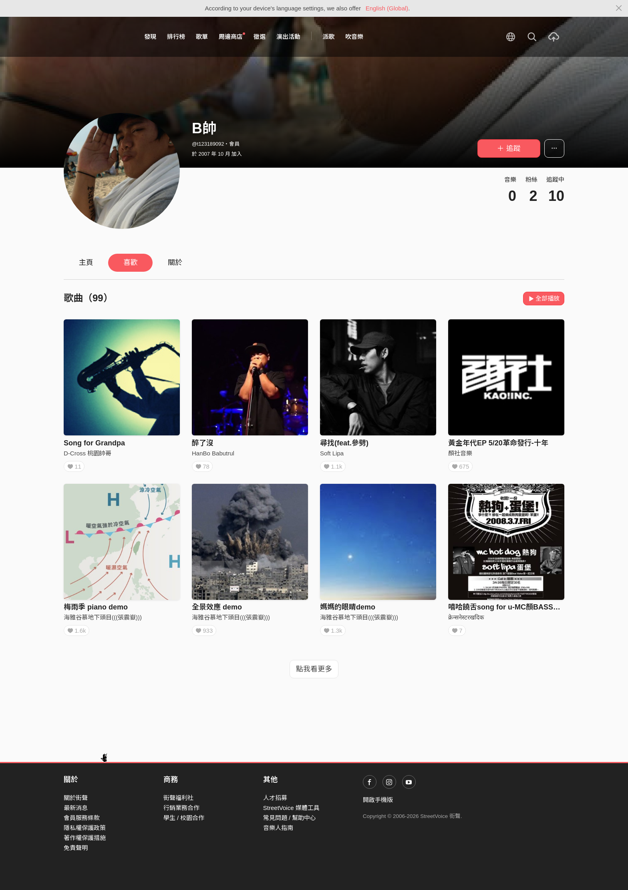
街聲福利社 (178, 797)
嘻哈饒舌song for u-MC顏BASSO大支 (510, 610)
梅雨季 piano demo (96, 610)
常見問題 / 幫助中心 (289, 817)
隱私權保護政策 (85, 827)
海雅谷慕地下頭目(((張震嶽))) (103, 620)
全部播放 (544, 298)
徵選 (260, 36)
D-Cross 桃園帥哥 (87, 453)
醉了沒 (202, 443)
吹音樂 (354, 36)
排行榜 (176, 36)
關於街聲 (76, 797)
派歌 (328, 36)
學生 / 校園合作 (184, 817)
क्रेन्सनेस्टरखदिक (466, 620)
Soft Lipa (332, 453)
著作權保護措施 (85, 837)
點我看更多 (314, 675)
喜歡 (130, 263)
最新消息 (76, 807)
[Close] (619, 8)
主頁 (86, 263)
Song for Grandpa (94, 443)
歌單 (202, 36)
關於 (175, 263)
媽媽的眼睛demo (347, 610)
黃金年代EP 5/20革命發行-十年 (498, 443)
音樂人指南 (278, 827)
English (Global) (387, 8)
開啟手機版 (378, 799)
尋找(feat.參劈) (344, 443)
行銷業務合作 (181, 807)
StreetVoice (97, 37)
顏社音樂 (460, 453)
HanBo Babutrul (213, 453)
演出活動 (288, 36)
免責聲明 (76, 847)
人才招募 (275, 797)
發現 (150, 36)
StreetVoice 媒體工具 (291, 807)
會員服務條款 (82, 817)
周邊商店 (232, 36)
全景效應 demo (217, 610)
